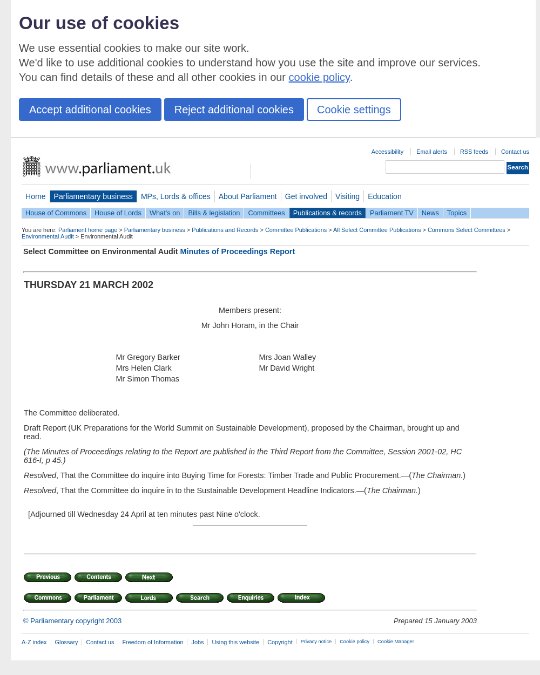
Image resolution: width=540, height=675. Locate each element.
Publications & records (327, 213)
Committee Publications (296, 230)
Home (35, 196)
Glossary (66, 642)
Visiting (347, 196)
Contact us (515, 151)
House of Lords (117, 213)
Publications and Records (225, 230)
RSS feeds (474, 151)
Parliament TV (392, 213)
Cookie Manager (395, 641)
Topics (457, 213)
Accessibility (387, 151)
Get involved (306, 196)
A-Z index (34, 642)
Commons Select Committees (466, 230)
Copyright (280, 642)
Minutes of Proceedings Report (237, 251)
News (430, 213)
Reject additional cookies (234, 109)
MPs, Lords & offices (176, 196)
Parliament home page (87, 230)
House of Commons (55, 213)
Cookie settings (354, 109)
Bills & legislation (214, 213)
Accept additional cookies (90, 109)
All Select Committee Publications (377, 230)
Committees (266, 213)
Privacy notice (316, 641)
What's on (165, 213)
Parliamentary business (93, 196)
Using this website (235, 642)
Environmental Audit (48, 236)
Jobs (197, 642)
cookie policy (319, 77)
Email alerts (431, 151)
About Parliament (248, 196)
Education (385, 196)
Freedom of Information (152, 642)
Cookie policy (354, 641)
